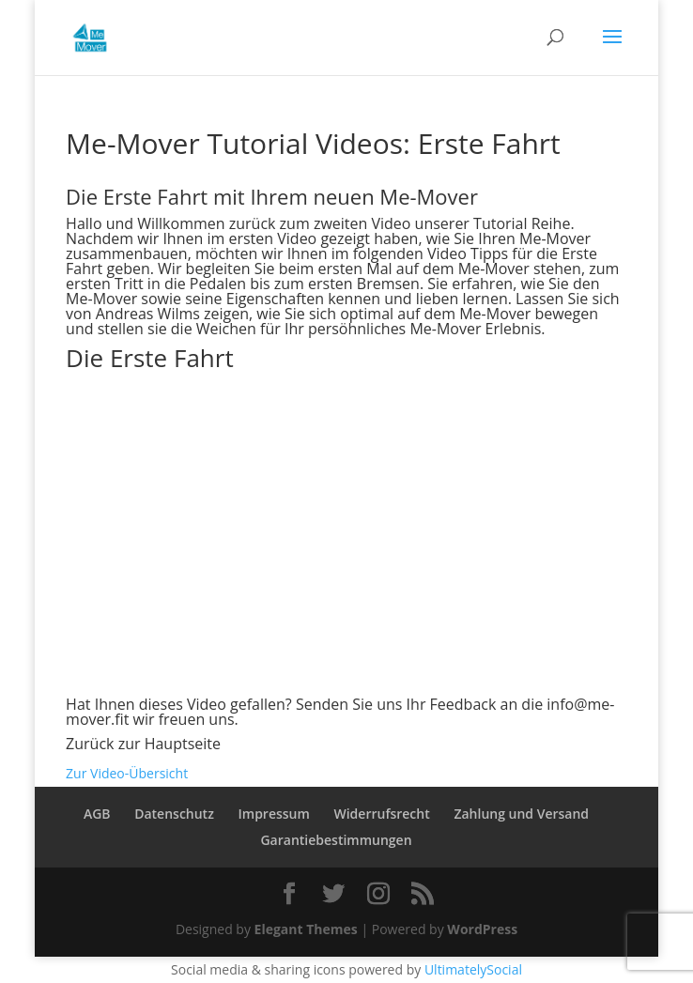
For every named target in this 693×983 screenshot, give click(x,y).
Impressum (274, 813)
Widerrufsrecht (381, 813)
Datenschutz (174, 813)
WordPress (482, 929)
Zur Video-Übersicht (127, 773)
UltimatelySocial (473, 969)
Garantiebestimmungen (335, 840)
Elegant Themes (306, 929)
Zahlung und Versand (521, 813)
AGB (97, 813)
